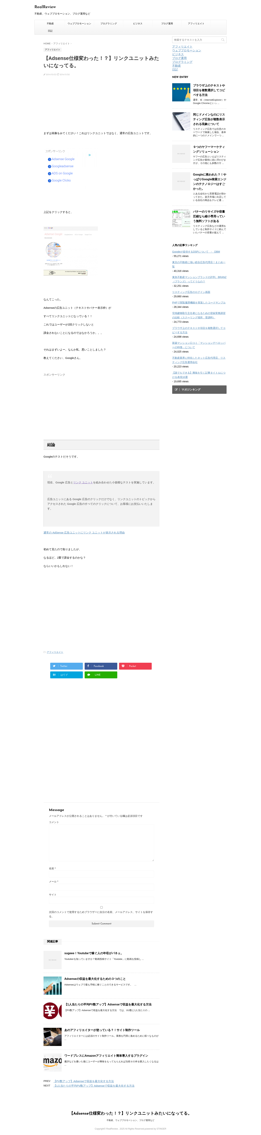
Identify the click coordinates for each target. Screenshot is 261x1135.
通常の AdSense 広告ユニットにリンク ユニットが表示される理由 (84, 532)
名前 (52, 868)
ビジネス (137, 23)
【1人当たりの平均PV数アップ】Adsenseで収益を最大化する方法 (108, 1004)
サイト (53, 894)
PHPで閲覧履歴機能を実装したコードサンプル (199, 302)
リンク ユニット (83, 482)
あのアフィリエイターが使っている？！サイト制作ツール (102, 1030)
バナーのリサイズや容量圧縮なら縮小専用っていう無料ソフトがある (209, 216)
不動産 (50, 23)
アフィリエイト (196, 23)
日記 (50, 30)
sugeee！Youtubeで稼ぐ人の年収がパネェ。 (93, 953)
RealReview (45, 7)
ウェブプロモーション (79, 23)
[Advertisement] (102, 105)
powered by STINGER (155, 1129)
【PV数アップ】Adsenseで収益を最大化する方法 (83, 1081)
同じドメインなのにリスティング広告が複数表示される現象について (209, 119)
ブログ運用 (167, 23)
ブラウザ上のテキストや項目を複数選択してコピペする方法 (209, 90)
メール (53, 881)
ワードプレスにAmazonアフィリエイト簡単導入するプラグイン (106, 1055)
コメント (54, 822)
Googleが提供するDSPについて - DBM (196, 251)
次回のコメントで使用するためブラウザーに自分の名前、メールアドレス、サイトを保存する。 (101, 914)
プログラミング (108, 23)
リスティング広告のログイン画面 (191, 292)
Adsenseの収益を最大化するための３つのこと (95, 978)
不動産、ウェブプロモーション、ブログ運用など (130, 1120)
